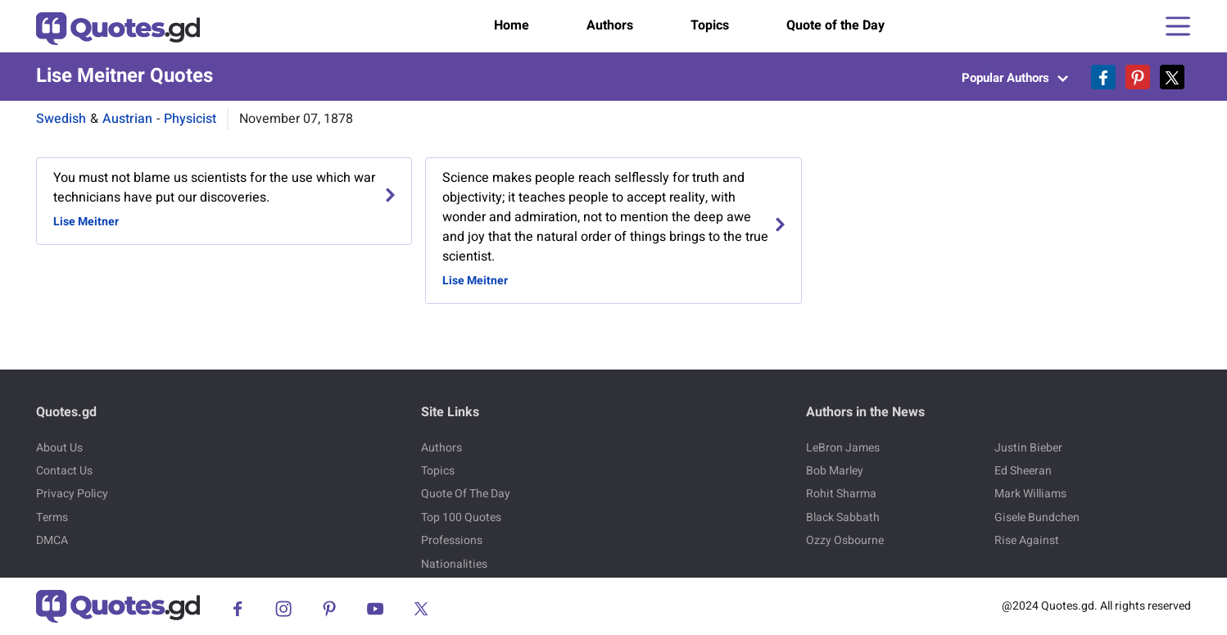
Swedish (61, 119)
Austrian (127, 119)
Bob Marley (834, 470)
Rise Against (1026, 540)
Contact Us (64, 470)
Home (511, 25)
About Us (59, 447)
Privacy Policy (72, 493)
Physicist (190, 119)
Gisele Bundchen (1037, 517)
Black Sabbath (843, 517)
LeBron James (843, 447)
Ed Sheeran (1023, 470)
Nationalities (454, 564)
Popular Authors (1015, 78)
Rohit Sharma (841, 493)
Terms (52, 517)
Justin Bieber (1028, 447)
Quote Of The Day (465, 493)
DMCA (52, 540)
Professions (451, 540)
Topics (709, 25)
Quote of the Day (835, 25)
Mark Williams (1030, 493)
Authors (609, 25)
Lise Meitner (86, 221)
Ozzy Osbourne (845, 540)
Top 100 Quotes (461, 517)
